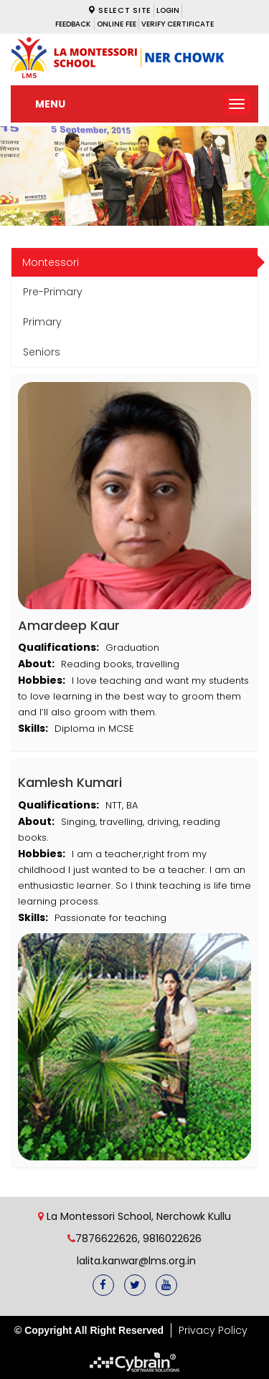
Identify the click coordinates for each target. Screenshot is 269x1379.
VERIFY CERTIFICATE (177, 24)
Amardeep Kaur (69, 625)
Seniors (41, 352)
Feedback (72, 24)
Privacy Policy (213, 1330)
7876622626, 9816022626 (138, 1238)
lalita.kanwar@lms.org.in (135, 1261)
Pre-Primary (52, 292)
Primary (42, 322)
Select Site (119, 10)
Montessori (50, 262)
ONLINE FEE (116, 24)
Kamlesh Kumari (70, 782)
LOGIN (167, 10)
